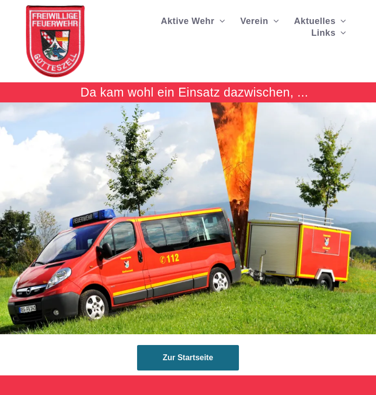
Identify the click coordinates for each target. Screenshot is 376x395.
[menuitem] (193, 21)
